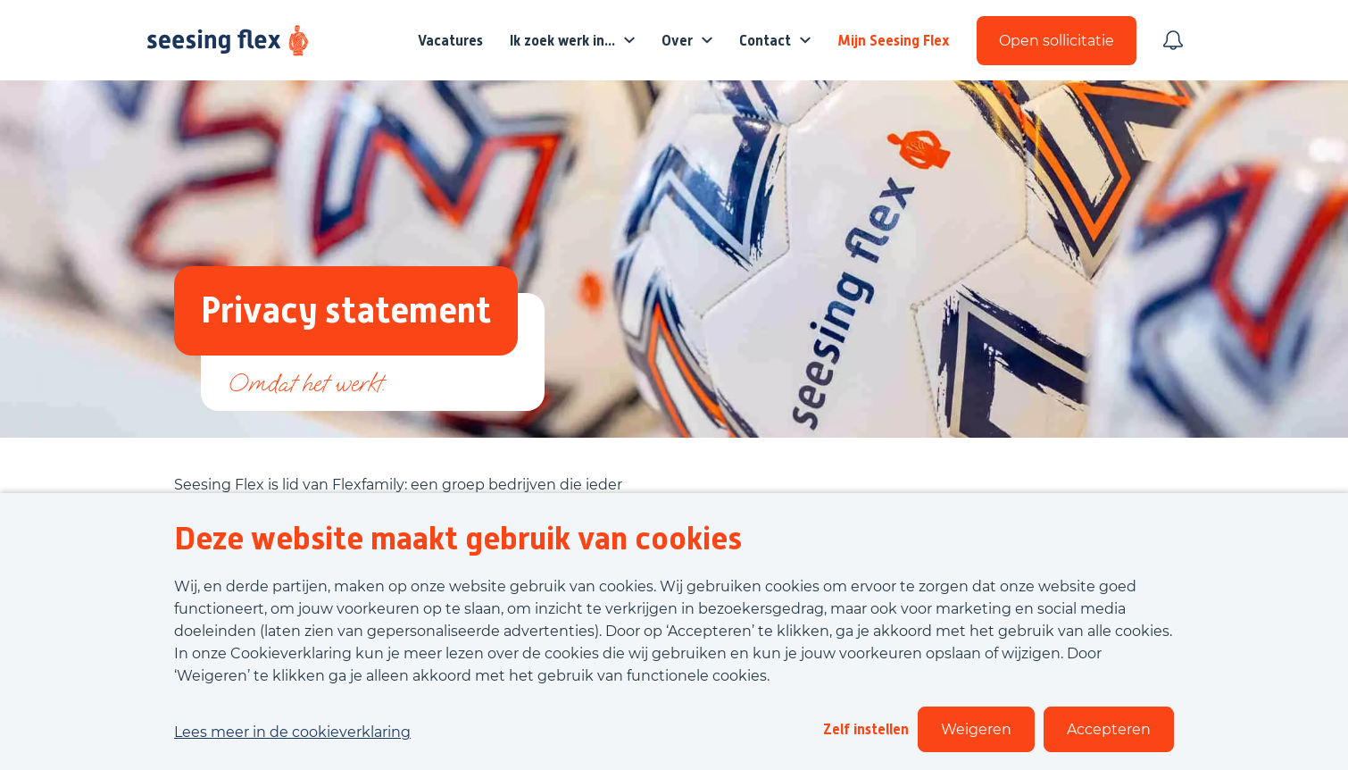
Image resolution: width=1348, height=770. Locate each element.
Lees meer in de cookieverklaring (292, 732)
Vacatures (450, 40)
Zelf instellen (866, 729)
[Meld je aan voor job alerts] (1173, 40)
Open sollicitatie (1056, 40)
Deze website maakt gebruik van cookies (458, 538)
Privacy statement (346, 310)
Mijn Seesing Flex (893, 40)
